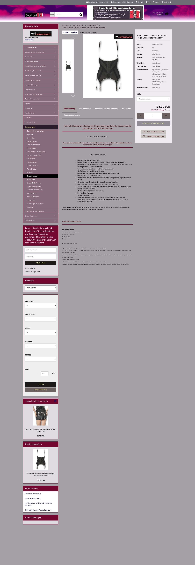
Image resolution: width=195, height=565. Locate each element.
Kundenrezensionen (72, 115)
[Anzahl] (153, 116)
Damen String (32, 148)
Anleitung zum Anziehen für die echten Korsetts (38, 504)
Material (29, 341)
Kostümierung (29, 113)
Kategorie (29, 301)
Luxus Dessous (30, 89)
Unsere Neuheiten (31, 47)
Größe (28, 355)
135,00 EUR (41, 480)
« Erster (66, 32)
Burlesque (28, 118)
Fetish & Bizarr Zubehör (32, 80)
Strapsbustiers (32, 176)
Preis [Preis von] (27, 370)
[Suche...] (52, 14)
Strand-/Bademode (31, 216)
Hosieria (28, 104)
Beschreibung (69, 109)
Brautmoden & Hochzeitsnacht (35, 211)
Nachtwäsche (32, 162)
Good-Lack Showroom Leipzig (97, 2)
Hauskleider (31, 159)
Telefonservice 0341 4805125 (122, 2)
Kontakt (139, 2)
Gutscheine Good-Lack (32, 498)
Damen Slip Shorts (33, 145)
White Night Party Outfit (35, 204)
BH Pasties (31, 138)
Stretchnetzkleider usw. (35, 190)
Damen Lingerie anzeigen (35, 131)
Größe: (139, 94)
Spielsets (30, 172)
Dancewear (28, 108)
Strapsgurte (31, 179)
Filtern (41, 384)
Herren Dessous (30, 122)
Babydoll (30, 134)
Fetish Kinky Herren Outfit (33, 75)
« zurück (74, 32)
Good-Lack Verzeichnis (33, 494)
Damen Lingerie (30, 127)
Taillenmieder (31, 193)
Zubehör (30, 207)
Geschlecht (30, 315)
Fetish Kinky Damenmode (33, 71)
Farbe (27, 328)
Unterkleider (31, 200)
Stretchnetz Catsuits (34, 186)
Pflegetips (126, 109)
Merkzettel (166, 2)
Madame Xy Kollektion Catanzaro (35, 66)
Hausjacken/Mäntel (34, 155)
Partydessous (32, 169)
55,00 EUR (40, 436)
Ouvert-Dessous (32, 166)
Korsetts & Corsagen (31, 85)
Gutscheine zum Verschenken (34, 52)
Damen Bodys (32, 141)
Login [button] (156, 2)
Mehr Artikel (29, 40)
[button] (148, 2)
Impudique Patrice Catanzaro (106, 109)
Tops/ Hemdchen (33, 197)
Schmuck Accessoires (32, 99)
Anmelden (40, 263)
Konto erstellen (30, 268)
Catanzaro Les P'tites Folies (34, 94)
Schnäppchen (29, 57)
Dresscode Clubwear (31, 61)
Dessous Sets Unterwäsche (36, 152)
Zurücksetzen (40, 390)
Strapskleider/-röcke (34, 183)
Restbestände (29, 220)
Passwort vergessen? (32, 272)
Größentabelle (85, 109)
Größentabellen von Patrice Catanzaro (38, 510)
